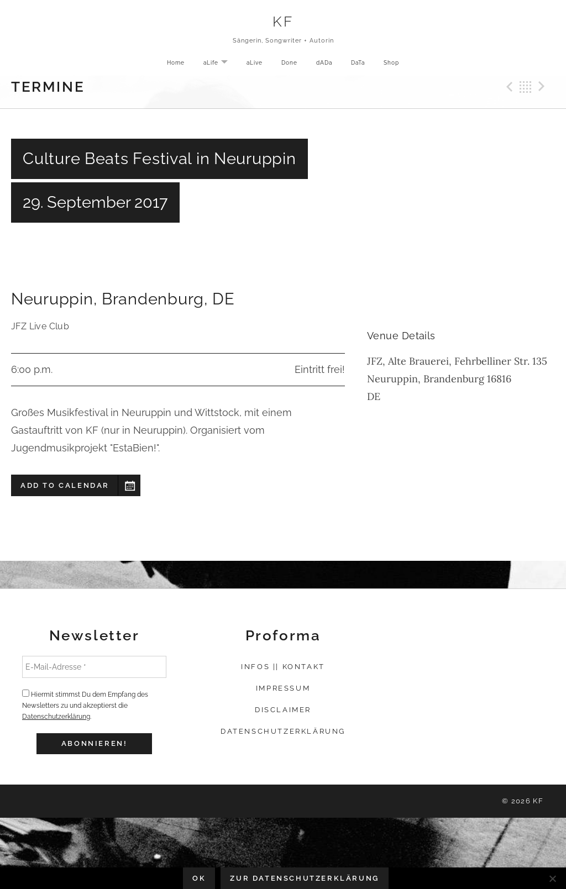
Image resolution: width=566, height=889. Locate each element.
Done (289, 64)
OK (199, 878)
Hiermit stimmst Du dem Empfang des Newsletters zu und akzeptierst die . (85, 705)
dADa (325, 64)
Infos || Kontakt (283, 666)
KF (283, 22)
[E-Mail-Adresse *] (94, 667)
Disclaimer (283, 710)
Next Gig (543, 87)
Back (525, 87)
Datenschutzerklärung (56, 716)
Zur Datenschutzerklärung (304, 878)
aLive (254, 64)
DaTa (359, 64)
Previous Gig (508, 87)
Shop (393, 64)
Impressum (283, 688)
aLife (218, 65)
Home (173, 64)
